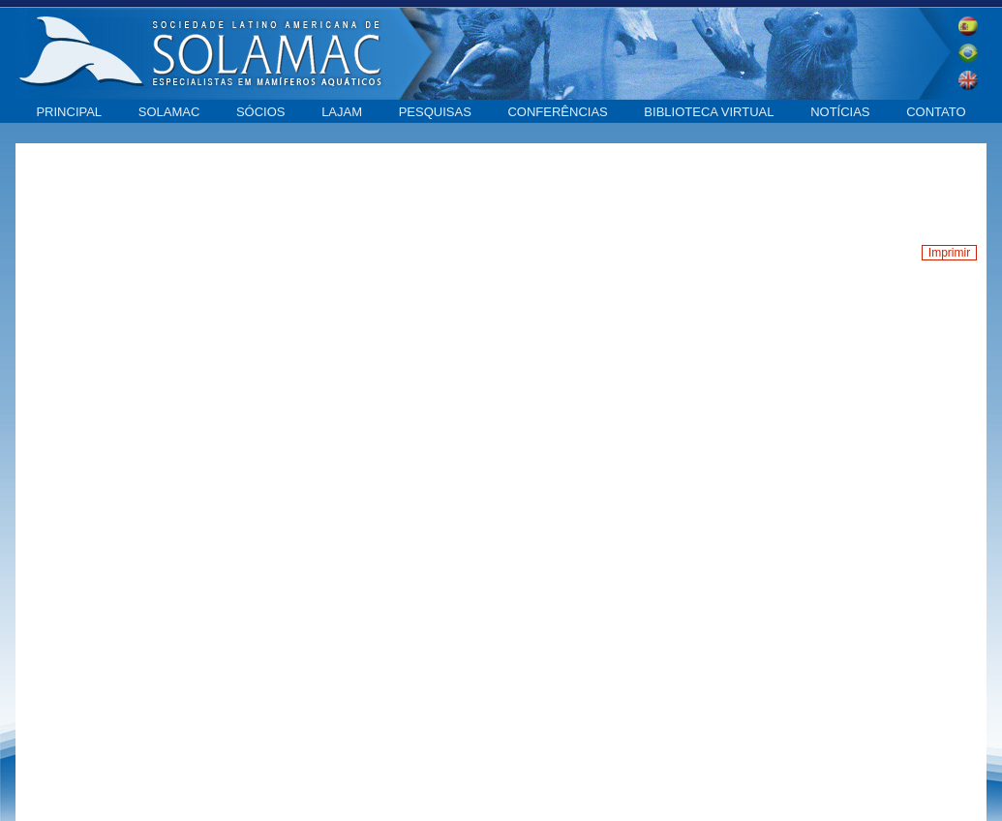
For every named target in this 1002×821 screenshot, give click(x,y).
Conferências (557, 112)
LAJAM (341, 112)
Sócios (261, 112)
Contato (935, 112)
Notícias (839, 112)
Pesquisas (435, 112)
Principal (69, 112)
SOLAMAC (169, 112)
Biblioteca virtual (709, 112)
